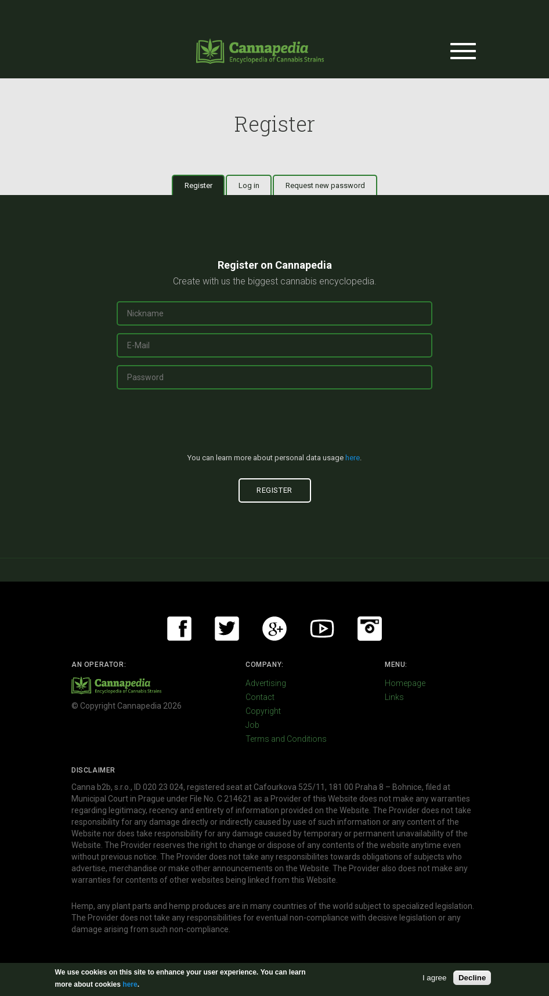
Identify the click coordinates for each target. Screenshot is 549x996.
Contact (259, 697)
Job (252, 725)
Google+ (274, 628)
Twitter (226, 628)
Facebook (179, 628)
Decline (472, 977)
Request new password (325, 185)
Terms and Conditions (286, 739)
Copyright (263, 711)
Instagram (369, 628)
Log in (249, 185)
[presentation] (274, 426)
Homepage (405, 683)
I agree (434, 977)
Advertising (265, 683)
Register (205, 185)
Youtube (322, 628)
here (352, 457)
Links (394, 697)
